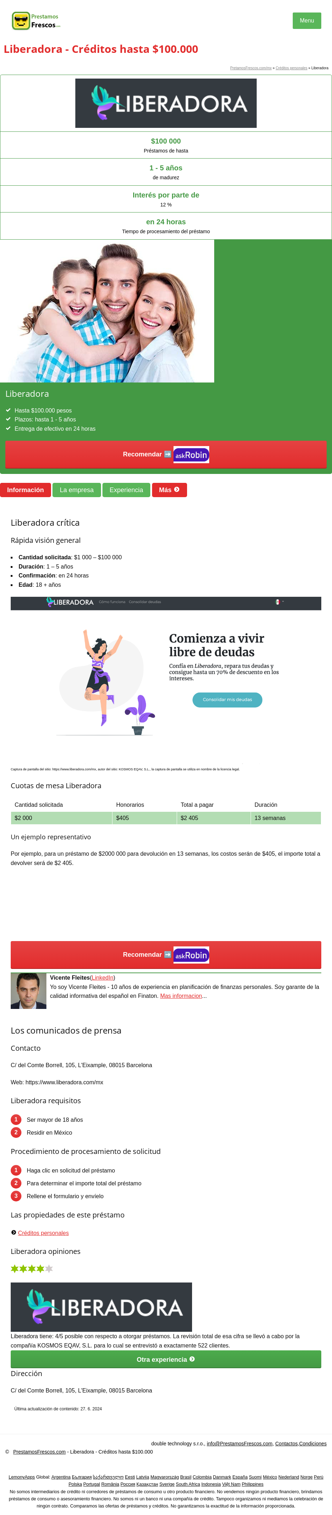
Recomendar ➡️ (166, 455)
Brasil (186, 1477)
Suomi (255, 1477)
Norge (306, 1477)
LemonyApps (22, 1477)
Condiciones (313, 1443)
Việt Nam (231, 1484)
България (82, 1477)
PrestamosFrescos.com (39, 1452)
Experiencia (126, 490)
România (110, 1484)
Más (169, 490)
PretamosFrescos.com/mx (251, 68)
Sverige (167, 1484)
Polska (75, 1484)
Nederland (288, 1477)
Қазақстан (147, 1484)
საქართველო (108, 1477)
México (270, 1477)
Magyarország (164, 1477)
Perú (318, 1477)
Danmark (222, 1477)
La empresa (77, 490)
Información (25, 490)
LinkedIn (103, 978)
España (240, 1477)
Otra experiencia (166, 1359)
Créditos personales (291, 68)
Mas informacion (181, 996)
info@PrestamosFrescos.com (239, 1443)
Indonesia (211, 1484)
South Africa (188, 1484)
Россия (128, 1484)
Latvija (142, 1477)
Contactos (286, 1443)
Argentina (61, 1477)
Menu (307, 21)
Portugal (91, 1484)
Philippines (252, 1484)
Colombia (202, 1477)
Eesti (130, 1477)
